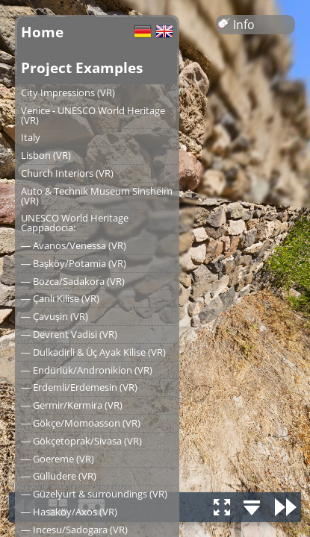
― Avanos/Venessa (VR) (73, 245)
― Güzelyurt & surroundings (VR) (94, 493)
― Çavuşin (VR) (54, 316)
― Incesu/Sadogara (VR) (74, 529)
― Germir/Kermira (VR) (72, 405)
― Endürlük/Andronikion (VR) (86, 370)
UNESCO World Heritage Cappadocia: (74, 222)
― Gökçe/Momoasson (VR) (80, 423)
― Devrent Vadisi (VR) (69, 334)
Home (42, 32)
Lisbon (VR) (46, 155)
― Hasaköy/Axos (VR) (69, 511)
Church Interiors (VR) (67, 173)
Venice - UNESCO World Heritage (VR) (93, 115)
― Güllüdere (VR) (58, 476)
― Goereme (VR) (57, 458)
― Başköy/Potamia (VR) (73, 263)
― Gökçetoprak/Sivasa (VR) (81, 441)
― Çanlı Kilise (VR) (60, 298)
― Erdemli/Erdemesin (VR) (79, 387)
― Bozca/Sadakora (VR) (73, 281)
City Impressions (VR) (68, 92)
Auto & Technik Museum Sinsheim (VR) (97, 195)
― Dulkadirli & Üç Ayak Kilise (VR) (93, 352)
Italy (30, 137)
